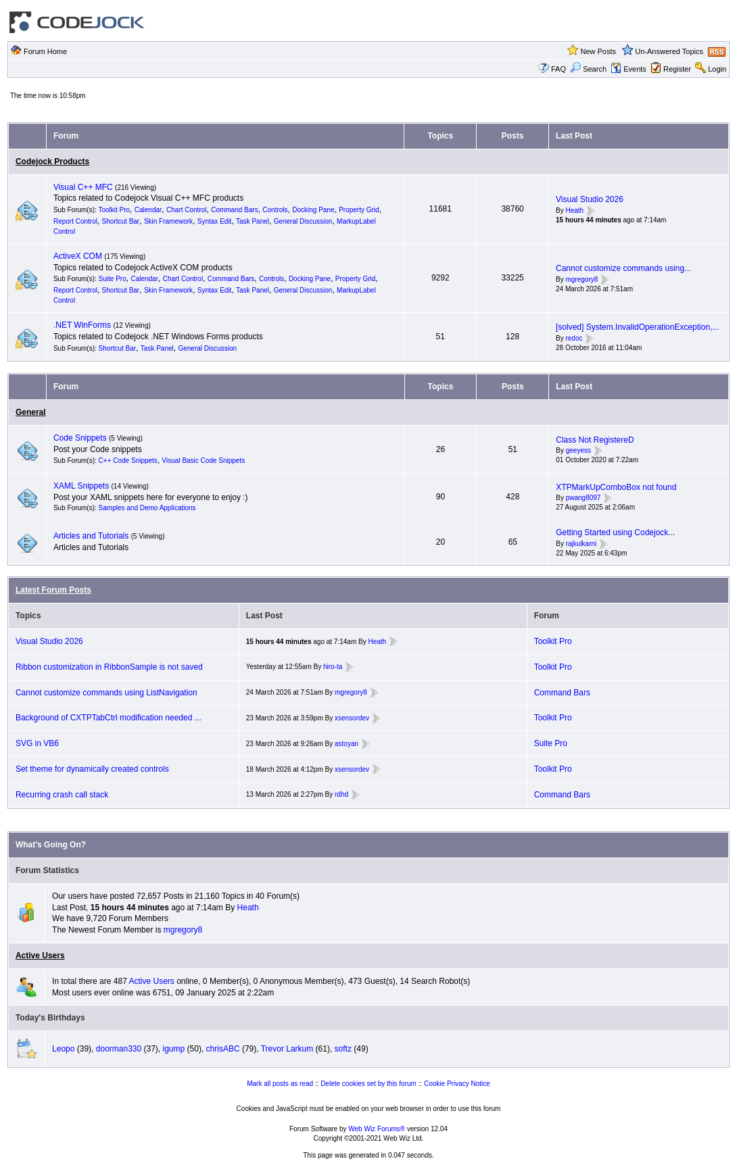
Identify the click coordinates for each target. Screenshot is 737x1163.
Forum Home (45, 51)
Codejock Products (52, 161)
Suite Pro (112, 278)
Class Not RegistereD (595, 440)
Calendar (148, 210)
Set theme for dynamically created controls (92, 769)
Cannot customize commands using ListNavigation (106, 692)
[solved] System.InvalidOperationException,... (637, 327)
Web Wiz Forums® (376, 1129)
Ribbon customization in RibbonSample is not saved (109, 667)
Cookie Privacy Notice (457, 1083)
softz (343, 1049)
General (31, 412)
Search (588, 69)
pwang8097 (583, 498)
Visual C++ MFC (83, 187)
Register (677, 69)
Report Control (75, 221)
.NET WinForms (82, 325)
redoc (573, 338)
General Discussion (303, 221)
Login (717, 69)
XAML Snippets (81, 486)
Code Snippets (80, 438)
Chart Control (186, 210)
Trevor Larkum (287, 1049)
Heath (574, 210)
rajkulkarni (581, 543)
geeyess (578, 451)
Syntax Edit (214, 221)
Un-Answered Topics (669, 51)
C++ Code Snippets (128, 460)
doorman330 (118, 1049)
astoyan (346, 743)
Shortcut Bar (121, 221)
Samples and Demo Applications (147, 508)
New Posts (598, 51)
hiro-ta (332, 666)
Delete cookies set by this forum (368, 1083)
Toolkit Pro (114, 210)
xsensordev (352, 718)
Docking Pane (313, 210)
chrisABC (223, 1049)
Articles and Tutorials (90, 536)
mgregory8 (581, 279)
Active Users (40, 955)
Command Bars (234, 210)
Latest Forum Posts (53, 590)
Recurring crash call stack (62, 794)
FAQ (558, 69)
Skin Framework (168, 221)
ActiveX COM (77, 256)
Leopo (63, 1049)
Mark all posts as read (280, 1083)
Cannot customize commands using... (623, 268)
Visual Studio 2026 (589, 199)
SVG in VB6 (37, 743)
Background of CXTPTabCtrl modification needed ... (108, 717)
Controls (274, 210)
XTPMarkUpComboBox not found (616, 487)
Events (628, 69)
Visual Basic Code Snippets (203, 460)
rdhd (341, 794)
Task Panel (252, 221)
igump (174, 1049)
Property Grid (359, 210)
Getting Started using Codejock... (615, 532)
